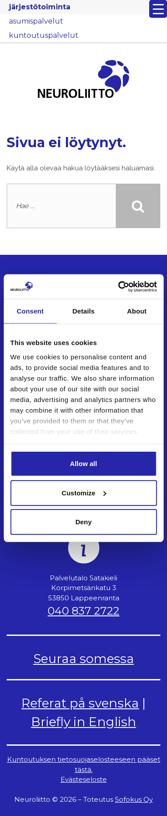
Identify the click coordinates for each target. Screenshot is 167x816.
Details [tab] (84, 311)
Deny (83, 522)
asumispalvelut (36, 21)
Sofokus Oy (134, 799)
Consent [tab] (30, 311)
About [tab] (137, 311)
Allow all (83, 463)
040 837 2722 (83, 610)
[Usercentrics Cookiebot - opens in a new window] (119, 286)
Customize (83, 492)
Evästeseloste (84, 779)
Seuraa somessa (83, 658)
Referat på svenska (80, 703)
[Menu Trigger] (158, 9)
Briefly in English (83, 721)
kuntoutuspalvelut (43, 35)
